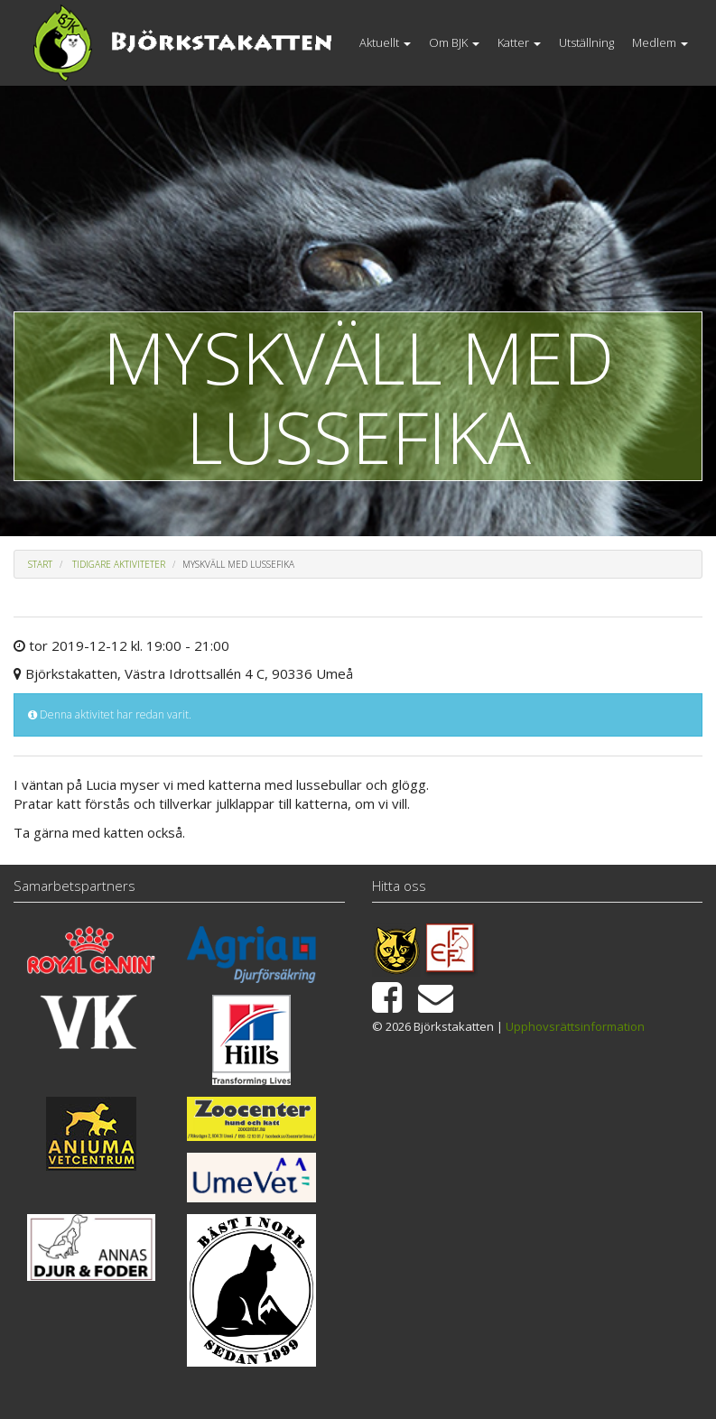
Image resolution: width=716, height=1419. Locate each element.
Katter (519, 42)
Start (40, 564)
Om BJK (454, 42)
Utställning (586, 42)
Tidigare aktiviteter (118, 564)
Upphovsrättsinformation (575, 1026)
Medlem (660, 42)
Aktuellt (385, 42)
